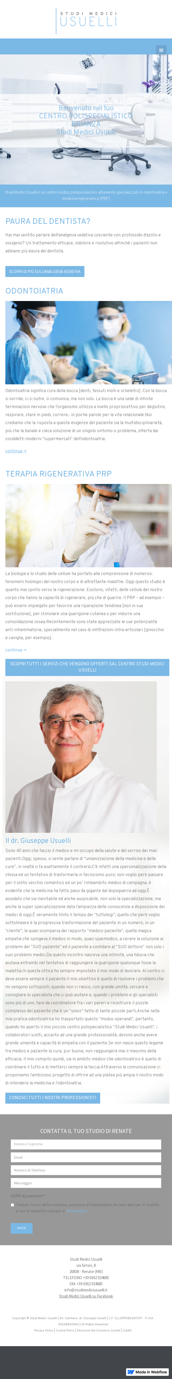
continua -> (15, 451)
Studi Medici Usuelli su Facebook (86, 1296)
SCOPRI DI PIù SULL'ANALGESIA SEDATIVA (44, 271)
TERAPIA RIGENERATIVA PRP (58, 474)
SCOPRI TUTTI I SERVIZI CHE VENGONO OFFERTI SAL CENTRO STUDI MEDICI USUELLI (87, 667)
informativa (77, 1211)
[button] (161, 50)
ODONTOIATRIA (34, 291)
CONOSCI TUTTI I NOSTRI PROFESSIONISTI (52, 1098)
